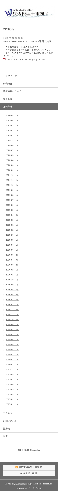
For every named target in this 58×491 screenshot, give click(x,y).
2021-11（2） (12, 180)
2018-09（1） (12, 325)
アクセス (7, 413)
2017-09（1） (12, 374)
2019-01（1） (12, 305)
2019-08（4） (12, 290)
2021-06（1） (12, 205)
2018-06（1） (12, 339)
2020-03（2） (12, 265)
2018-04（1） (12, 349)
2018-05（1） (12, 344)
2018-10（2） (12, 320)
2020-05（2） (12, 255)
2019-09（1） (12, 285)
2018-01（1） (12, 364)
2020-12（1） (12, 230)
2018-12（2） (12, 310)
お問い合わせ (10, 421)
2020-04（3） (12, 260)
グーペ (31, 488)
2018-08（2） (12, 330)
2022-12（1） (12, 140)
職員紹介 (7, 99)
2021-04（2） (12, 215)
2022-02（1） (12, 170)
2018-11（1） (12, 315)
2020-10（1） (12, 235)
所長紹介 (7, 83)
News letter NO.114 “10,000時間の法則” (28, 41)
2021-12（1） (12, 175)
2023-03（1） (12, 125)
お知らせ (7, 106)
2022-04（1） (12, 160)
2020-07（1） (12, 245)
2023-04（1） (12, 120)
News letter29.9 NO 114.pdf (21, 60)
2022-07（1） (12, 150)
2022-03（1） (12, 165)
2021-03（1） (12, 220)
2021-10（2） (12, 185)
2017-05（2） (12, 389)
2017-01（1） (12, 404)
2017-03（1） (12, 394)
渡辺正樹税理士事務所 (22, 484)
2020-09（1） (12, 240)
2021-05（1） (12, 210)
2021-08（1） (12, 195)
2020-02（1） (12, 270)
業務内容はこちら (12, 91)
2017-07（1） (12, 379)
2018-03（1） (12, 354)
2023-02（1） (12, 130)
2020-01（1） (12, 275)
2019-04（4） (12, 300)
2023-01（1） (12, 135)
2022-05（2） (12, 155)
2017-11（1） (12, 369)
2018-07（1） (12, 335)
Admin (39, 488)
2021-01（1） (12, 225)
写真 (5, 436)
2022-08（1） (12, 145)
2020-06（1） (12, 250)
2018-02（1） (12, 359)
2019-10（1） (12, 280)
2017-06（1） (12, 384)
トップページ (10, 76)
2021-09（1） (12, 190)
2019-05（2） (12, 295)
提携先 (6, 428)
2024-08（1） (12, 115)
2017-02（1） (12, 399)
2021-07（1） (12, 200)
